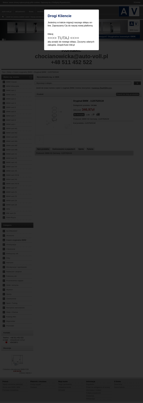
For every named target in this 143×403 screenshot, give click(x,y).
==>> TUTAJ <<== (63, 38)
